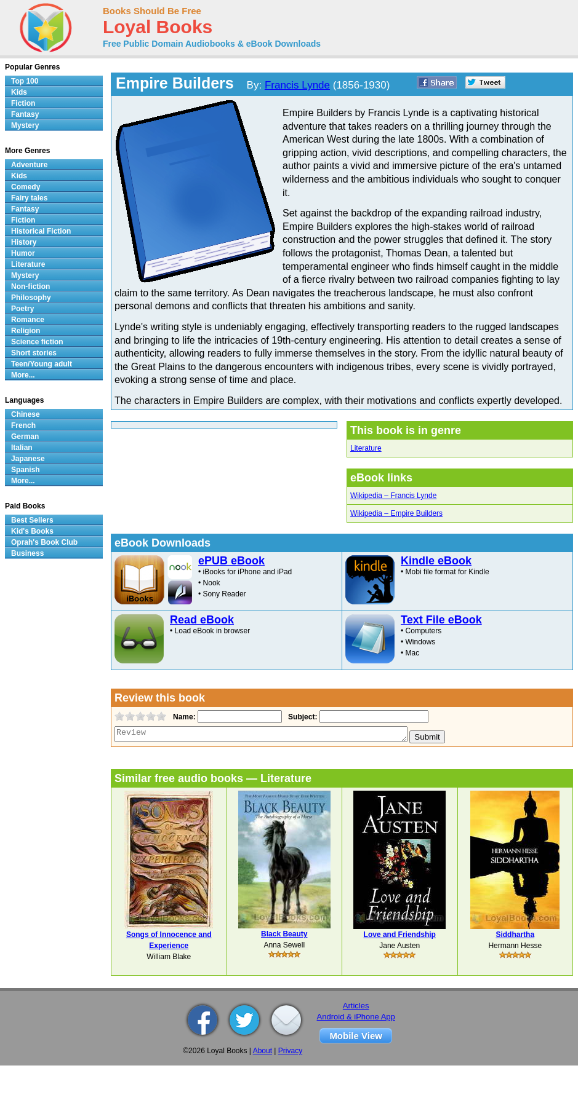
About (262, 1050)
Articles (356, 1005)
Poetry (22, 308)
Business (27, 553)
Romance (27, 319)
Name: (183, 717)
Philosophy (31, 297)
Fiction (23, 103)
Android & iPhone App (356, 1016)
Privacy (290, 1050)
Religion (25, 330)
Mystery (25, 125)
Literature (366, 448)
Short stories (34, 353)
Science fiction (37, 342)
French (23, 425)
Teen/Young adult (41, 364)
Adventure (29, 164)
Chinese (25, 414)
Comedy (25, 187)
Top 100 (24, 81)
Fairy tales (29, 198)
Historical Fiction (41, 231)
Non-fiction (30, 286)
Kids (19, 92)
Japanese (28, 458)
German (25, 436)
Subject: (301, 717)
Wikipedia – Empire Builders (396, 513)
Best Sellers (32, 520)
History (23, 242)
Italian (22, 447)
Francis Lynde (297, 85)
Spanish (25, 469)
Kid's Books (32, 531)
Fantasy (25, 114)
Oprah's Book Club (44, 542)
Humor (23, 253)
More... (23, 375)
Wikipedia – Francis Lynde (393, 495)
